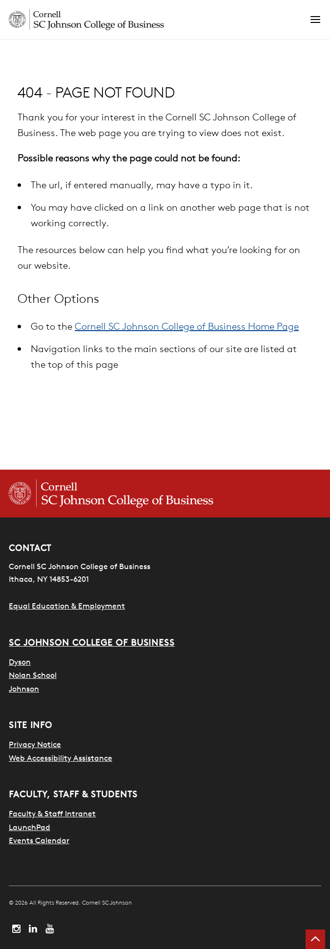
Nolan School (33, 675)
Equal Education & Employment (67, 606)
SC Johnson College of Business (92, 642)
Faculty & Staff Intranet (52, 813)
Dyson (20, 662)
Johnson (24, 688)
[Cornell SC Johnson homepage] (159, 19)
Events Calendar (39, 840)
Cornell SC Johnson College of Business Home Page (187, 326)
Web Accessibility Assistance (60, 758)
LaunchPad (29, 827)
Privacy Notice (35, 744)
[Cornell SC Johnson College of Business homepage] (165, 493)
